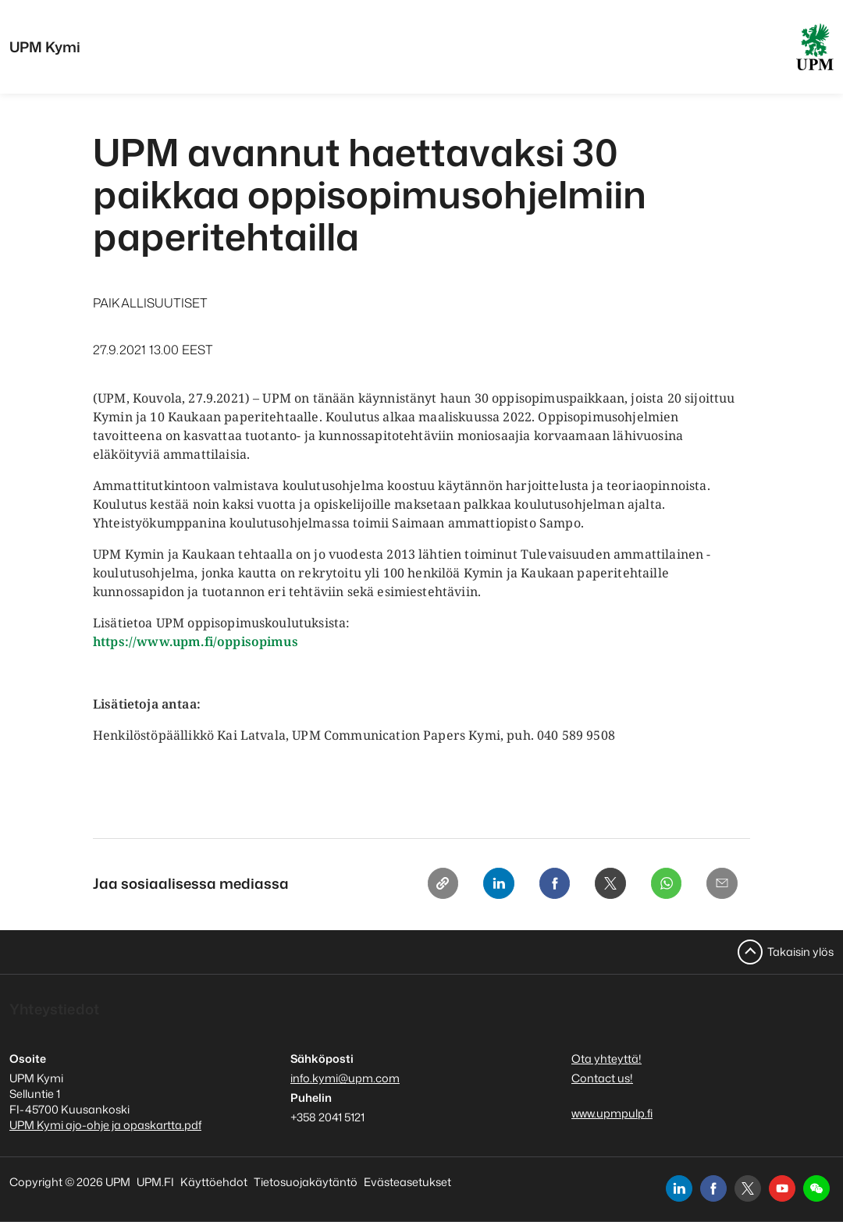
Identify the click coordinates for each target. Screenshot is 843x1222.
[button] (816, 1188)
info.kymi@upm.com (345, 1078)
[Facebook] (542, 885)
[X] (602, 885)
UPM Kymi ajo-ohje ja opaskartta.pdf (105, 1125)
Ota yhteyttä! (606, 1058)
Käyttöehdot (213, 1182)
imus (282, 641)
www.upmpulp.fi (612, 1113)
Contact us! (602, 1078)
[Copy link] (424, 885)
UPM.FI (155, 1182)
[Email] (720, 885)
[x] (748, 1188)
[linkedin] (679, 1188)
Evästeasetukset (407, 1182)
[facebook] (713, 1188)
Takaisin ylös (800, 951)
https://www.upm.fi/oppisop (180, 641)
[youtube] (782, 1188)
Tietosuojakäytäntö (305, 1182)
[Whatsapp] (661, 885)
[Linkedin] (483, 885)
